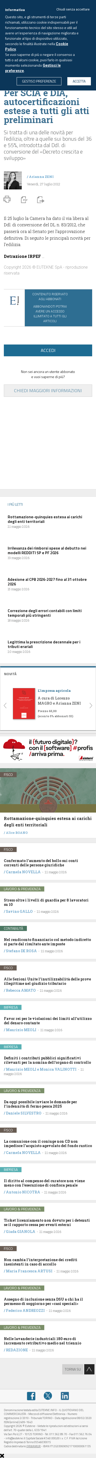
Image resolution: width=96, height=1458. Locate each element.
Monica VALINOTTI (58, 1069)
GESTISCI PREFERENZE (39, 81)
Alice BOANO (17, 833)
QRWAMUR (33, 1446)
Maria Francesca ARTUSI (29, 1271)
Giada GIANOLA (20, 1231)
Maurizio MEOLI (21, 1029)
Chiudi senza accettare (73, 9)
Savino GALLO (19, 911)
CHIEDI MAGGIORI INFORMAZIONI (48, 390)
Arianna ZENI (41, 176)
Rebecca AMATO (21, 990)
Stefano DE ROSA (21, 950)
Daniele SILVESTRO (23, 1113)
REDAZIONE (17, 1350)
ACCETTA (79, 81)
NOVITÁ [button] (10, 673)
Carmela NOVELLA (23, 871)
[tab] (48, 673)
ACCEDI (48, 350)
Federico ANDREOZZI (25, 1310)
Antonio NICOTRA (23, 1192)
